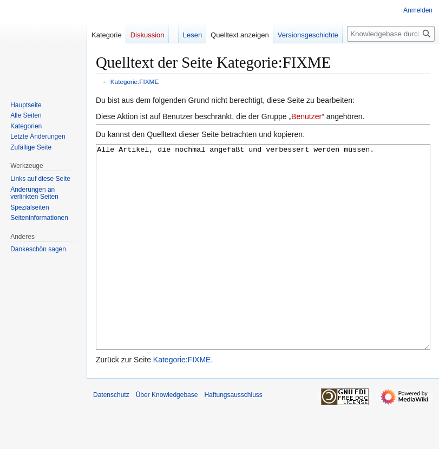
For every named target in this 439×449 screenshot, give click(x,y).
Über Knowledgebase (167, 435)
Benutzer (306, 116)
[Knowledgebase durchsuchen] (391, 34)
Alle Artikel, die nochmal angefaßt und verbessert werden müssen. (263, 267)
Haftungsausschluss (233, 435)
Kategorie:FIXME (134, 81)
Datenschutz (111, 435)
